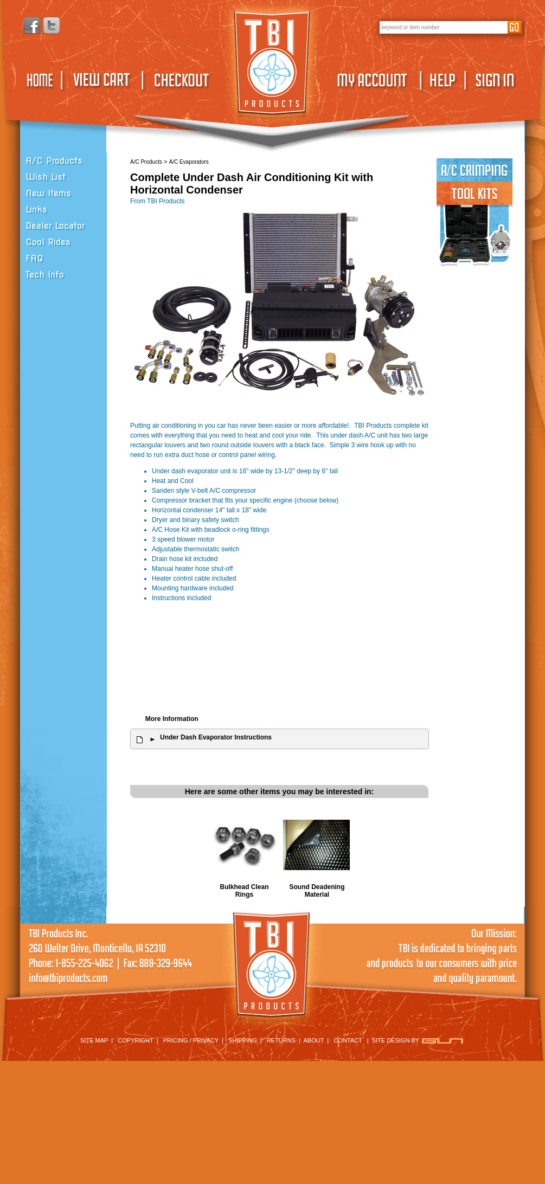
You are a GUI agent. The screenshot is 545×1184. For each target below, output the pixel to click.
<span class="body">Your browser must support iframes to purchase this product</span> (279, 661)
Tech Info (44, 274)
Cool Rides (47, 242)
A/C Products (53, 161)
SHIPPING (242, 1040)
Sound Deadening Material (317, 890)
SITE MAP (94, 1040)
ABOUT (314, 1040)
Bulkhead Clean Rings (244, 890)
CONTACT (348, 1040)
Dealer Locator (55, 226)
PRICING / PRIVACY (191, 1040)
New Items (48, 193)
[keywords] (444, 27)
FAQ (34, 258)
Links (36, 209)
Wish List (45, 177)
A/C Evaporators (188, 162)
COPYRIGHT (135, 1040)
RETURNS (281, 1040)
